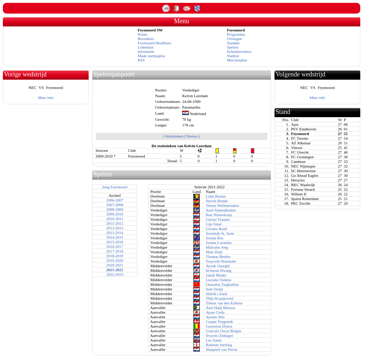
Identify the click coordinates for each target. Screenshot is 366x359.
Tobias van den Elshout (224, 303)
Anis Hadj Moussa (220, 307)
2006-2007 (114, 200)
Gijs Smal (214, 224)
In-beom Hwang (219, 270)
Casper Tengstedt (219, 321)
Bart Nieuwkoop (219, 215)
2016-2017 (114, 246)
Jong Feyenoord (115, 187)
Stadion (233, 56)
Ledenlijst (145, 47)
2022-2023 (114, 274)
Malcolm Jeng (217, 247)
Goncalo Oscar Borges (223, 331)
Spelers (232, 47)
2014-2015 (114, 237)
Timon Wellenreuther (222, 205)
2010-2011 (114, 218)
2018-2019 (114, 256)
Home (142, 34)
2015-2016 (114, 242)
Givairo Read (216, 228)
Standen (233, 43)
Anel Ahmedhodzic (221, 210)
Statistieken (174, 136)
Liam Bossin (216, 196)
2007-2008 (114, 205)
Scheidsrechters (239, 51)
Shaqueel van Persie (222, 349)
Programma (236, 34)
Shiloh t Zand (216, 293)
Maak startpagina (151, 56)
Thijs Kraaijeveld (219, 298)
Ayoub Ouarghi (218, 266)
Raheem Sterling (219, 345)
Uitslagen (234, 38)
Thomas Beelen (218, 256)
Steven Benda (217, 201)
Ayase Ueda (215, 312)
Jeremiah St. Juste (220, 233)
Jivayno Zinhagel (219, 335)
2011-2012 (114, 223)
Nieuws (192, 136)
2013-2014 (114, 232)
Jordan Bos (214, 238)
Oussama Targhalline (222, 284)
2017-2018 (114, 251)
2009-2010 (114, 214)
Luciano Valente (219, 280)
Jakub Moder (216, 275)
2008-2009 (114, 209)
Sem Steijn (214, 289)
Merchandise (237, 60)
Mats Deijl (214, 252)
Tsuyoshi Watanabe (221, 261)
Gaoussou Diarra (219, 326)
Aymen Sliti (215, 317)
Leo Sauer (214, 340)
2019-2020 (114, 260)
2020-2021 (114, 265)
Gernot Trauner (218, 219)
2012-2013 (114, 228)
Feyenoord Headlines (154, 43)
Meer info (46, 97)
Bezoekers (146, 38)
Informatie (146, 51)
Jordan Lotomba (219, 242)
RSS (141, 60)
